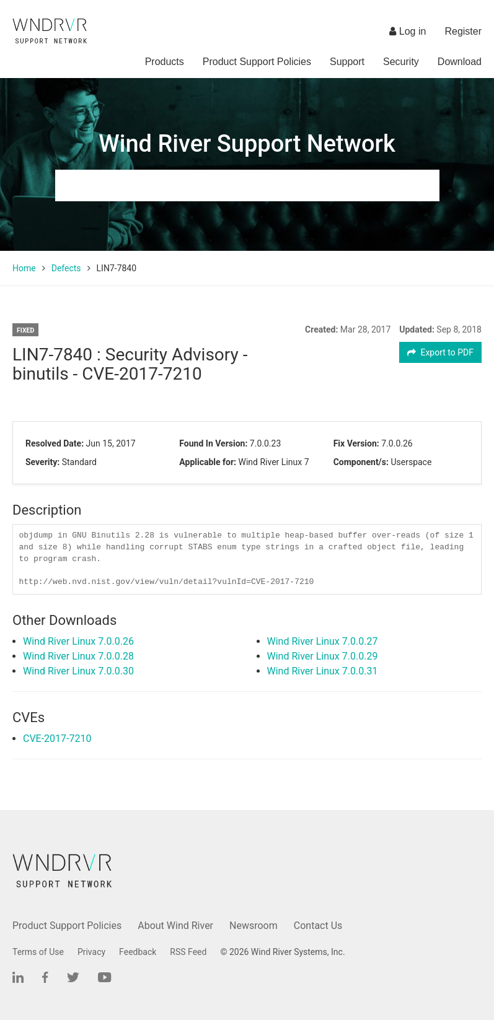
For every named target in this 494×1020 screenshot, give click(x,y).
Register (463, 31)
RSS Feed (188, 952)
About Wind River (175, 925)
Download (460, 61)
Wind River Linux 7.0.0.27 (322, 641)
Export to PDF (440, 352)
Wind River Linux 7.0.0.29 (322, 656)
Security (401, 61)
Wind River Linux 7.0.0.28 (78, 656)
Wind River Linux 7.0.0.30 (78, 671)
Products (164, 61)
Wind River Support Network (247, 143)
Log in (407, 31)
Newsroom (253, 925)
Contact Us (318, 925)
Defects (66, 268)
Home (24, 268)
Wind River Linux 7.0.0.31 (322, 671)
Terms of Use (38, 952)
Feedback (137, 952)
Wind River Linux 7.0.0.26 (78, 641)
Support (347, 61)
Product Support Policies (257, 61)
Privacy (91, 952)
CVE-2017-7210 (57, 738)
